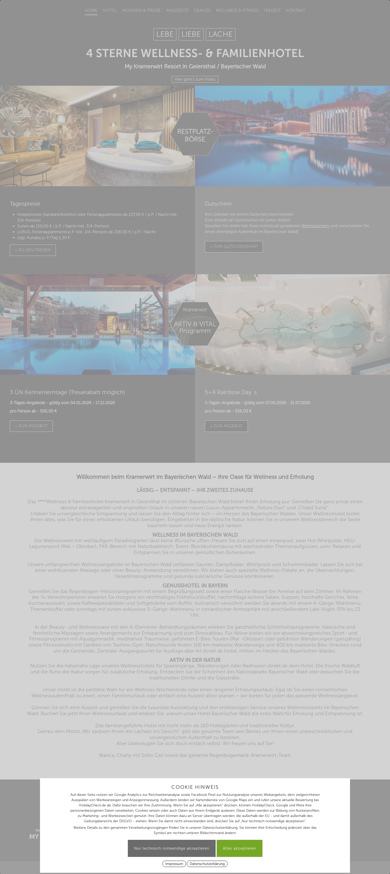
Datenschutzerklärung (207, 864)
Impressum (174, 864)
